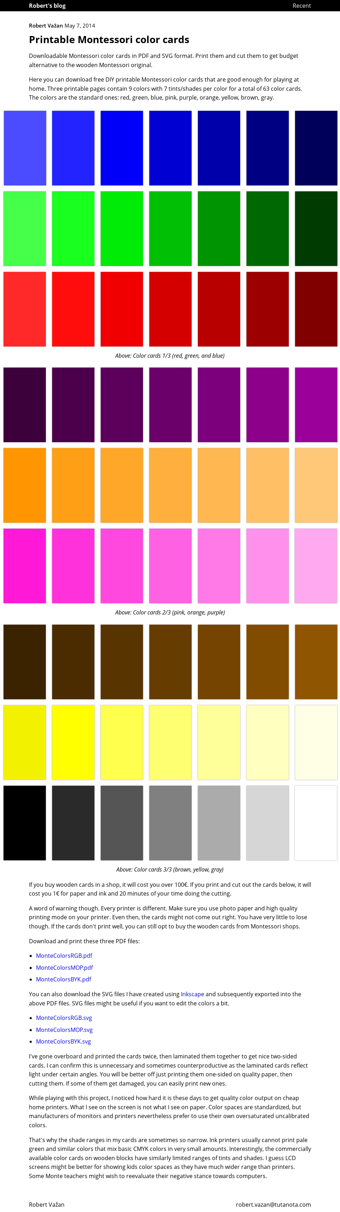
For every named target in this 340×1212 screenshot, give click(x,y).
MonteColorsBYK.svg (63, 1041)
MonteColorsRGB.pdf (64, 955)
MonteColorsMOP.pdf (64, 968)
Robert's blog (47, 6)
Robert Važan (47, 1204)
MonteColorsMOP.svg (64, 1030)
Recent (302, 6)
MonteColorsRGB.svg (64, 1018)
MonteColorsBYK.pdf (63, 979)
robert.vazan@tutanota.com (273, 1204)
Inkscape (192, 994)
